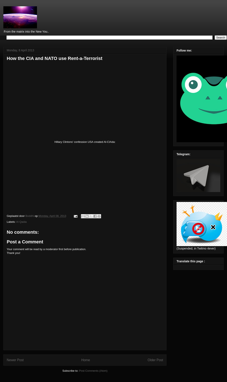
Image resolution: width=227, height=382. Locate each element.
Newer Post (15, 360)
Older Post (155, 360)
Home (85, 360)
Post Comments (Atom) (93, 370)
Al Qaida (21, 221)
